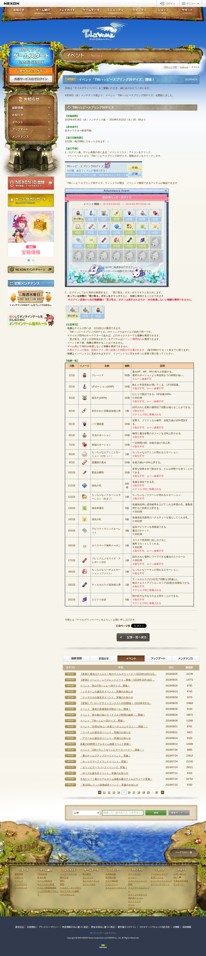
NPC (62, 881)
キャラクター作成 (45, 884)
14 (118, 792)
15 (123, 792)
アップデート (31, 129)
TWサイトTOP (170, 67)
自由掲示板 (110, 874)
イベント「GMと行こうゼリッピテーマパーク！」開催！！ (112, 749)
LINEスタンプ (134, 908)
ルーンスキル (89, 884)
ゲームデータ (91, 12)
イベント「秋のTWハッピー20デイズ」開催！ (105, 685)
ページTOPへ (183, 853)
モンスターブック (91, 881)
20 (148, 792)
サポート (187, 12)
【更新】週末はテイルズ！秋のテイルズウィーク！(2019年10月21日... (118, 674)
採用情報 (186, 926)
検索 (155, 812)
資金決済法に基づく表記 (103, 926)
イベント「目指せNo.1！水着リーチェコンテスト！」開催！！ (114, 726)
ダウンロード (134, 874)
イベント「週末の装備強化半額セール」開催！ (105, 709)
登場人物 (41, 877)
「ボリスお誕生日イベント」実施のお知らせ (104, 773)
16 (129, 792)
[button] (29, 260)
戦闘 (62, 884)
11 (104, 792)
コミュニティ (115, 12)
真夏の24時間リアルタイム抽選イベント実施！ (105, 744)
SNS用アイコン (135, 898)
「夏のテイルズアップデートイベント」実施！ (105, 755)
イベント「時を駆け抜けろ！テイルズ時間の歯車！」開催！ (112, 714)
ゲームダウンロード (31, 200)
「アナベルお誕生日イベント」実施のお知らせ (105, 738)
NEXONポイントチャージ (31, 269)
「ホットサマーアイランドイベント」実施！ (104, 761)
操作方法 (64, 877)
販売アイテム (157, 877)
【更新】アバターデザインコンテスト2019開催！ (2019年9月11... (115, 703)
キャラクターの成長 (69, 891)
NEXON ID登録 (31, 183)
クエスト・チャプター (70, 888)
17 (134, 792)
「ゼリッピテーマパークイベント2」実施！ (103, 767)
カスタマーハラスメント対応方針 (154, 926)
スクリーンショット (137, 881)
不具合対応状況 (180, 881)
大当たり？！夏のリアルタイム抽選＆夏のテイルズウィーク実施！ (116, 779)
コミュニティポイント (115, 888)
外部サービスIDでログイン (31, 79)
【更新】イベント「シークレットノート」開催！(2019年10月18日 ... (117, 679)
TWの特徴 (42, 874)
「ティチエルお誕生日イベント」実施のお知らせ (106, 697)
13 (113, 792)
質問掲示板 (110, 877)
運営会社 (19, 926)
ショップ (163, 12)
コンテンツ (88, 877)
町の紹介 (87, 874)
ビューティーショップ (161, 881)
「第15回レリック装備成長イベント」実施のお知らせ (109, 784)
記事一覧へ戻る (133, 637)
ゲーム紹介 (43, 12)
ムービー (132, 877)
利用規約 (31, 926)
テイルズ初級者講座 (46, 888)
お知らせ (31, 115)
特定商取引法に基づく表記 (75, 926)
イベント (31, 122)
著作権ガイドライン (127, 926)
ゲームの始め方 (44, 881)
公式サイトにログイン (31, 71)
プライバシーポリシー (49, 926)
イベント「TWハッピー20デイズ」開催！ (102, 720)
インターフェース (68, 874)
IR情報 (176, 926)
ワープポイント (67, 894)
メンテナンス (31, 137)
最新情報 (31, 107)
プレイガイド (67, 12)
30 (156, 792)
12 (109, 792)
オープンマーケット (160, 884)
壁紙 (130, 884)
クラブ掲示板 (111, 881)
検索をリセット (179, 812)
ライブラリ (139, 12)
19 (143, 792)
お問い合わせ (179, 874)
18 (138, 792)
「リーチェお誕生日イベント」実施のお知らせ (105, 732)
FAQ (175, 877)
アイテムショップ (159, 874)
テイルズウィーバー (105, 31)
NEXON (11, 3)
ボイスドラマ (134, 901)
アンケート (178, 884)
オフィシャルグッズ (137, 894)
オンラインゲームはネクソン (103, 932)
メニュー (191, 3)
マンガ (131, 905)
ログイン (168, 3)
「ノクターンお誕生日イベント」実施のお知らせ (106, 691)
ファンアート (111, 884)
